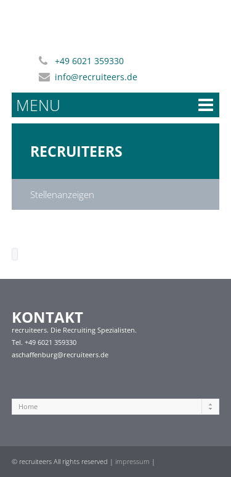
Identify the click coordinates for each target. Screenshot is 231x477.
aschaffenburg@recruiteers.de (60, 354)
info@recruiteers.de (96, 77)
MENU (38, 104)
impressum (132, 461)
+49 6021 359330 (89, 61)
